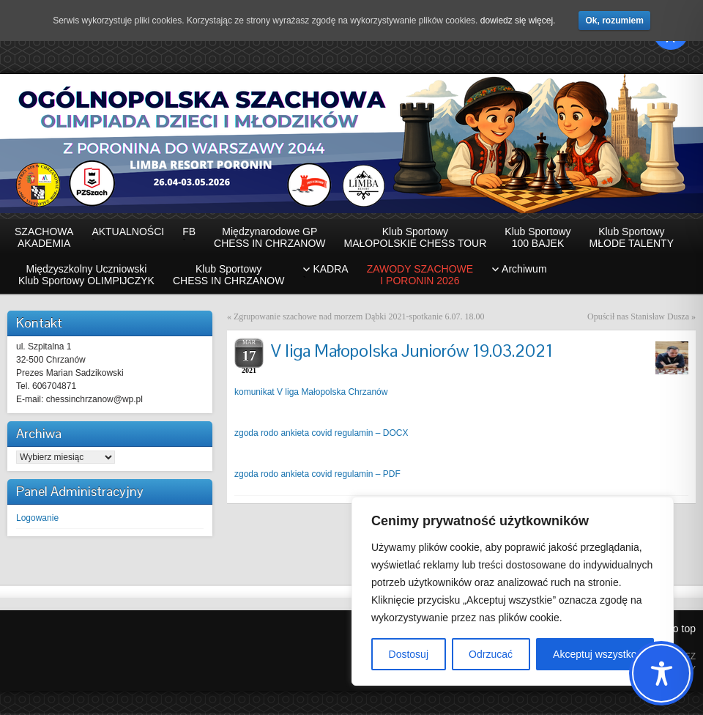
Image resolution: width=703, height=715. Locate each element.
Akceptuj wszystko (594, 654)
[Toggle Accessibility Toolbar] (661, 673)
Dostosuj (408, 654)
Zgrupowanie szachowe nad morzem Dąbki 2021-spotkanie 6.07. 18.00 (359, 318)
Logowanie (37, 519)
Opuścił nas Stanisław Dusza (638, 318)
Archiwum (524, 270)
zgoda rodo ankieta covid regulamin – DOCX (321, 434)
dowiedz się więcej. (518, 20)
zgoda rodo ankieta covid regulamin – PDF (317, 475)
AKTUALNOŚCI (128, 239)
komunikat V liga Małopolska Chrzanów (310, 393)
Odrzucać (491, 654)
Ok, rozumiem (614, 20)
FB (189, 239)
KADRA (325, 276)
